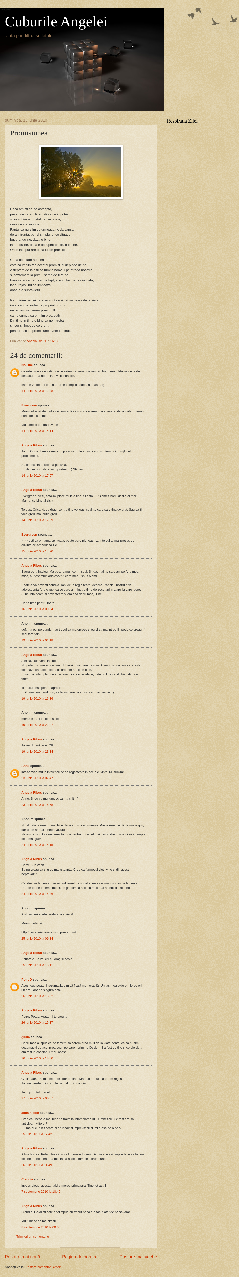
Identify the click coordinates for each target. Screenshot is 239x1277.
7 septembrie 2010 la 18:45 (40, 1191)
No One (27, 365)
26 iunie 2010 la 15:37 (37, 1022)
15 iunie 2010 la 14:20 (37, 551)
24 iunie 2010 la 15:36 (37, 894)
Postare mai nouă (22, 1256)
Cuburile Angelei (56, 21)
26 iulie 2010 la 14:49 (36, 1165)
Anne (25, 766)
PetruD (26, 979)
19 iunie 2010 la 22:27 (37, 725)
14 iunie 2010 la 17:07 (37, 475)
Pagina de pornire (80, 1256)
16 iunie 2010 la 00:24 (37, 609)
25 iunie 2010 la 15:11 (37, 965)
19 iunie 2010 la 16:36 (37, 698)
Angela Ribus (31, 445)
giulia (25, 1037)
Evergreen (29, 405)
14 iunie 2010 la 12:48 (37, 391)
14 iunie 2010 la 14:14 (37, 431)
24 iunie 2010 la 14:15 (37, 845)
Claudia (27, 1179)
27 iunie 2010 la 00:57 (37, 1098)
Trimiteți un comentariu (32, 1236)
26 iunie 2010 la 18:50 (37, 1058)
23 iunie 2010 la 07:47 (37, 778)
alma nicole (30, 1113)
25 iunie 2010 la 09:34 (37, 938)
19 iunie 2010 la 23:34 (37, 751)
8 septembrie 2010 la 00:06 (40, 1227)
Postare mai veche (138, 1256)
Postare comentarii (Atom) (44, 1267)
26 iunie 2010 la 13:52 (37, 996)
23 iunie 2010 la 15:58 (37, 805)
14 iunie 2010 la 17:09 (37, 520)
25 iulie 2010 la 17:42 (36, 1134)
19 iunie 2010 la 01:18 (37, 640)
